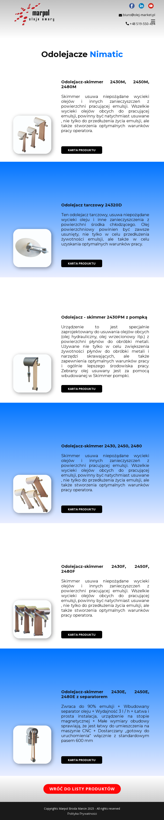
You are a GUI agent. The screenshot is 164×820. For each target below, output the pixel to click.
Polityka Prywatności (82, 814)
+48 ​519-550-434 (140, 24)
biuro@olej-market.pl (137, 15)
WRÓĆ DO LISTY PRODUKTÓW (82, 789)
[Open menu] (153, 21)
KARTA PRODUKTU (81, 150)
